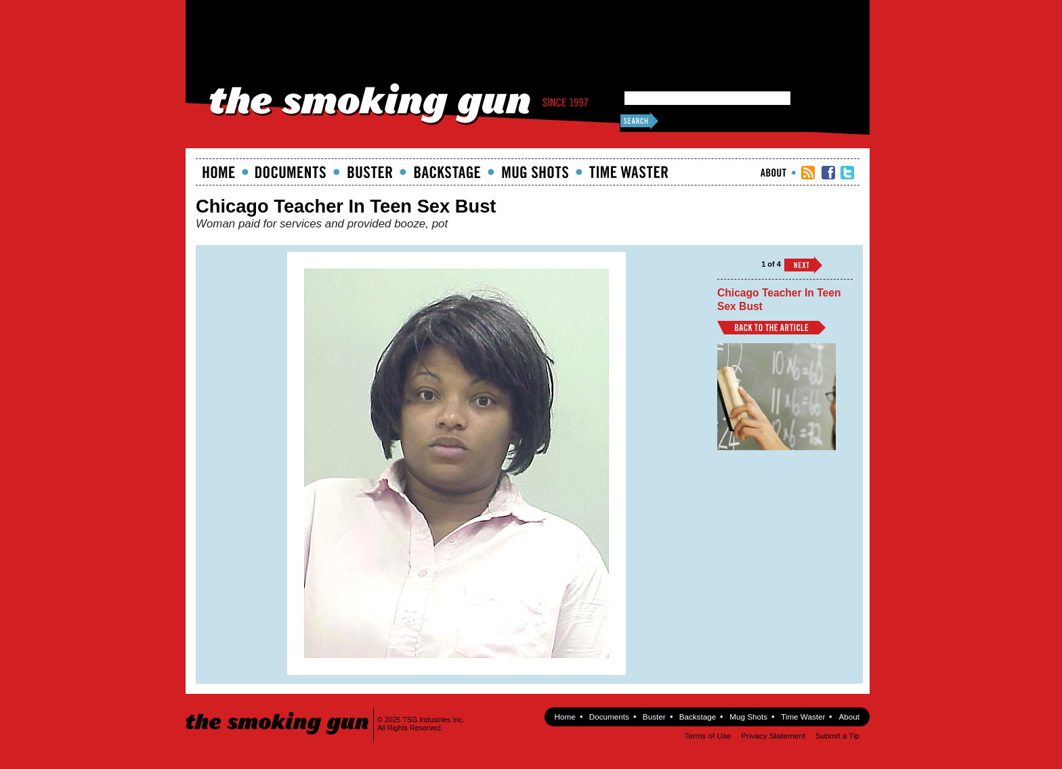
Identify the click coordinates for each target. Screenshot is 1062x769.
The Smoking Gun (278, 711)
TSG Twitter (847, 172)
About (773, 173)
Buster (370, 172)
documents (290, 172)
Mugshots (535, 172)
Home (219, 172)
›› (803, 265)
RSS (808, 172)
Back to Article (771, 327)
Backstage (447, 172)
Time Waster (628, 172)
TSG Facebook (828, 172)
